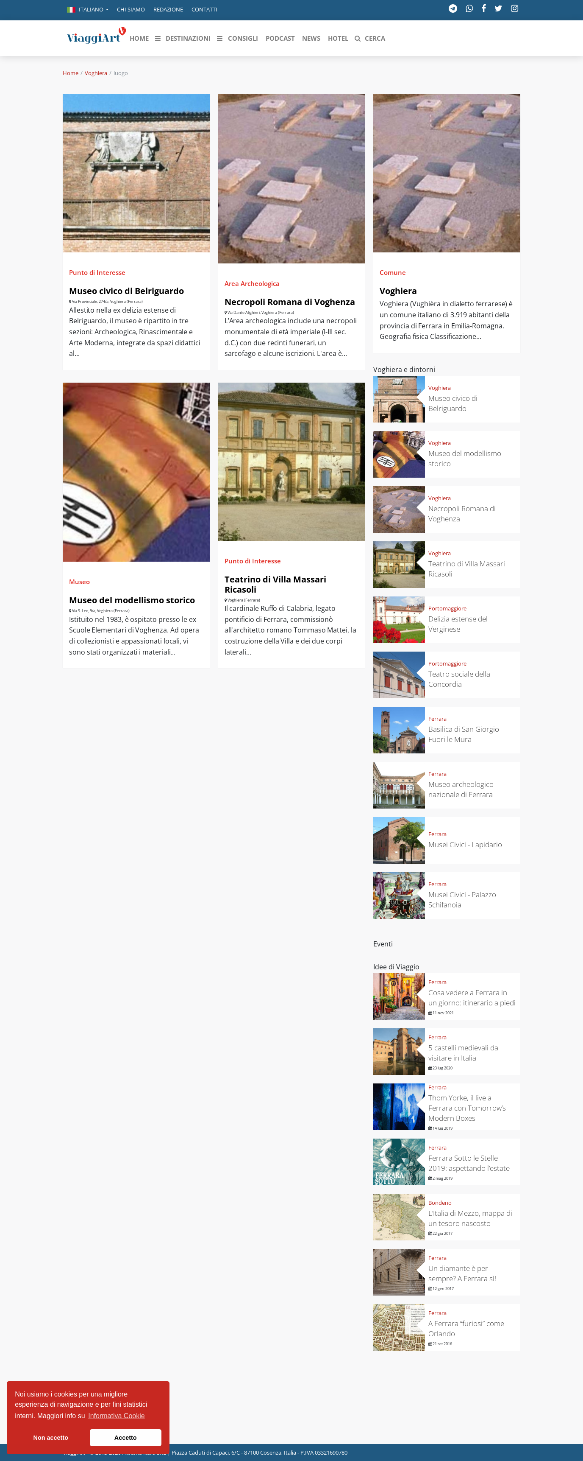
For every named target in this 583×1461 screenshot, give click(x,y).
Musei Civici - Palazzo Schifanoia (462, 900)
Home (70, 73)
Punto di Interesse (97, 272)
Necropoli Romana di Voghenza (290, 302)
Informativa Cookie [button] (116, 1415)
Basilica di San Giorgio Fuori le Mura (463, 734)
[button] (88, 10)
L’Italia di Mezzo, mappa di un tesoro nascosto (470, 1218)
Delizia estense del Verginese (458, 624)
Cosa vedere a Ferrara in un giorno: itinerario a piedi (472, 998)
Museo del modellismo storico (132, 600)
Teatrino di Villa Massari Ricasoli (275, 584)
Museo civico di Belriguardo (126, 291)
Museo (79, 581)
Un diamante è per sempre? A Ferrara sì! (462, 1273)
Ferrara (437, 718)
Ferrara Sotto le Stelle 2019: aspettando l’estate (469, 1163)
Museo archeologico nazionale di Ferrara (461, 789)
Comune (393, 272)
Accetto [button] (125, 1437)
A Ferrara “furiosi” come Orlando (466, 1328)
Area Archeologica (252, 283)
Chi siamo (131, 9)
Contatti (204, 9)
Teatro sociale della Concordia (459, 679)
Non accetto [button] (50, 1437)
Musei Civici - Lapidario (465, 844)
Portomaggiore (447, 608)
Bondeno (440, 1202)
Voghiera (96, 73)
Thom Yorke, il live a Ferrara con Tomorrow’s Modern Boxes (467, 1108)
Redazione (168, 9)
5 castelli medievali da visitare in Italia (463, 1053)
